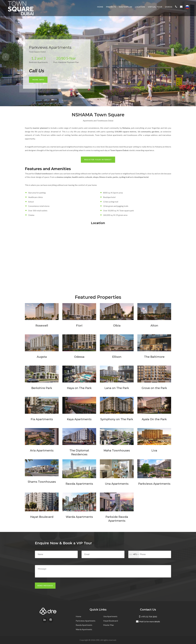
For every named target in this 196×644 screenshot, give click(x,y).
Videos (168, 7)
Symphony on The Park (116, 419)
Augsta (42, 356)
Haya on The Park (79, 388)
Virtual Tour (155, 7)
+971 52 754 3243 (148, 616)
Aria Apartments (42, 450)
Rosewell (42, 325)
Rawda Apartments (79, 483)
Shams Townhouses (42, 481)
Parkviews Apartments (154, 483)
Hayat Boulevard (41, 517)
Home (100, 7)
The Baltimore (154, 356)
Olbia (116, 325)
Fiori (79, 325)
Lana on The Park (116, 388)
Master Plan (108, 625)
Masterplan (125, 7)
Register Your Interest (98, 160)
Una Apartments (116, 483)
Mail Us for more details (148, 621)
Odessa (79, 356)
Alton (154, 325)
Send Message (45, 586)
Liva (154, 450)
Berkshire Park (41, 388)
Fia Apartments (42, 419)
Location (140, 7)
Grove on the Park (154, 388)
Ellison (116, 356)
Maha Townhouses (117, 450)
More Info (38, 80)
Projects (111, 7)
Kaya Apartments (79, 419)
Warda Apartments (79, 517)
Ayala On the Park (154, 419)
